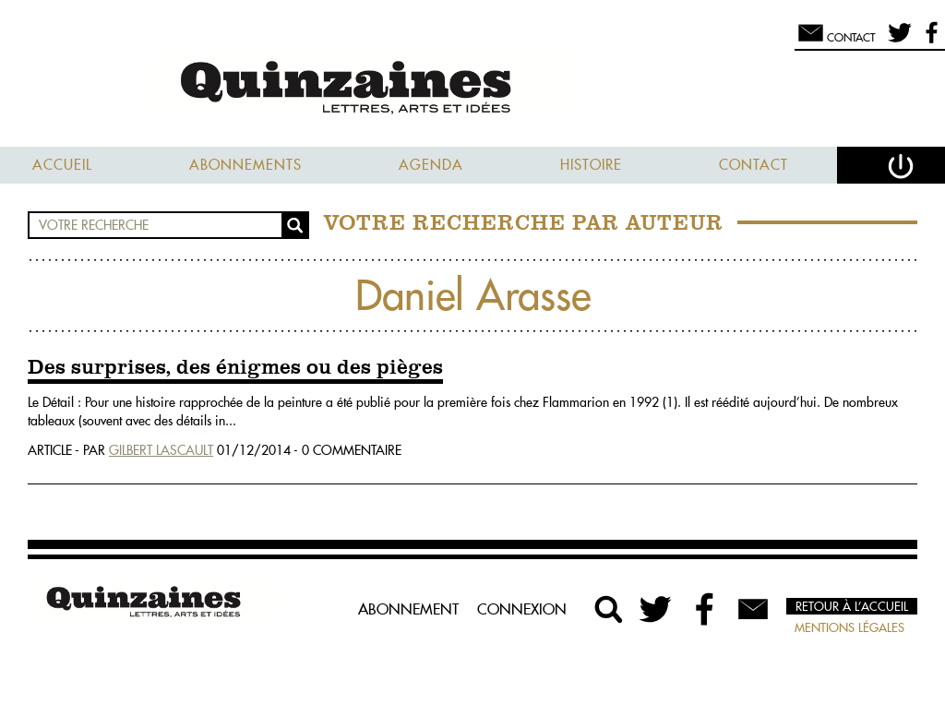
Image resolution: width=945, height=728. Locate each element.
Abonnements (245, 164)
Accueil (62, 164)
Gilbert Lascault (161, 450)
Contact (753, 164)
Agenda (431, 164)
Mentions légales (849, 627)
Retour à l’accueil (851, 606)
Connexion (522, 609)
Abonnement (408, 609)
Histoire (591, 164)
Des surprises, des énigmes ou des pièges (235, 368)
